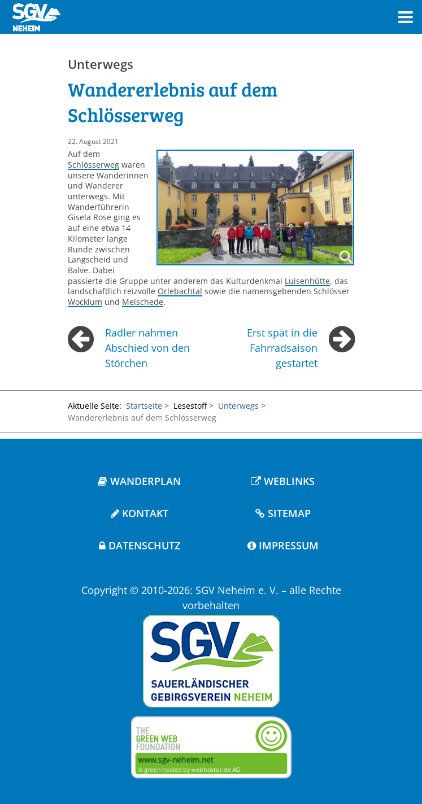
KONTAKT (139, 513)
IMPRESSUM (283, 545)
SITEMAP (283, 513)
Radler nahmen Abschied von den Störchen (147, 348)
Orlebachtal (180, 291)
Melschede (142, 301)
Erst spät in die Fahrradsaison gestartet (282, 348)
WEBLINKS (283, 481)
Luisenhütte (307, 281)
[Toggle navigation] (405, 17)
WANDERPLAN (139, 481)
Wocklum (85, 301)
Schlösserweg (93, 164)
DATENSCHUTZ (139, 545)
